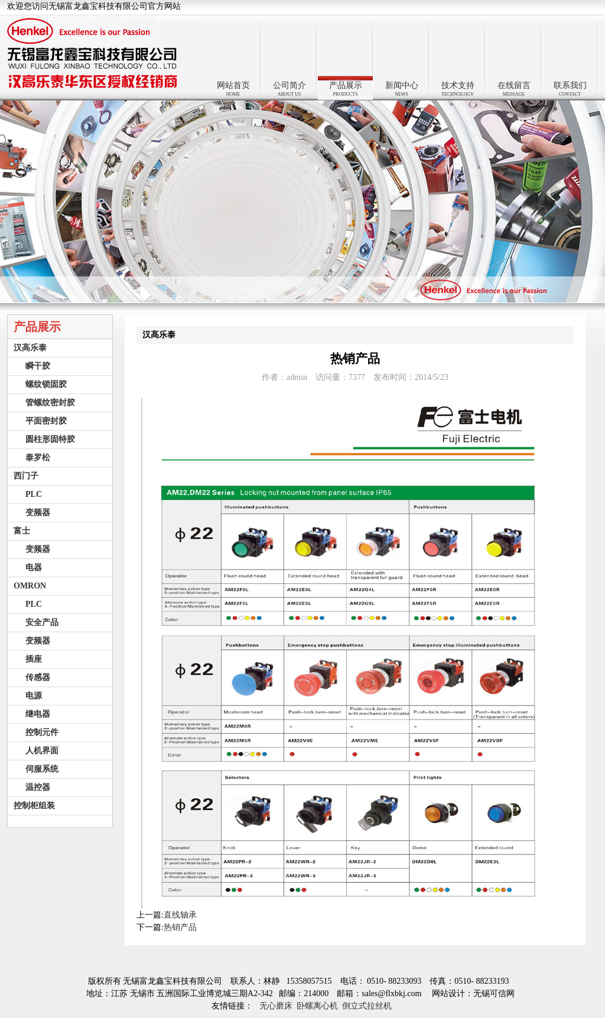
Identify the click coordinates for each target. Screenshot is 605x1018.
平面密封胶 (46, 421)
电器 (33, 567)
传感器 (37, 677)
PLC (33, 494)
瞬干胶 (37, 366)
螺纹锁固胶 (46, 384)
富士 (22, 530)
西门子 (26, 475)
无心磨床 (275, 1005)
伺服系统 (41, 769)
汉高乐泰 (30, 347)
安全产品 (41, 622)
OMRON (30, 585)
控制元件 (41, 732)
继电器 (37, 714)
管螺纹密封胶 (50, 402)
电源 (33, 695)
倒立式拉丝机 (367, 1005)
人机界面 (41, 750)
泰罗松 (37, 457)
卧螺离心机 (317, 1005)
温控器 (37, 787)
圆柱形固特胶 (50, 439)
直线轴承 (180, 914)
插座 (33, 659)
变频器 (37, 512)
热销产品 (180, 927)
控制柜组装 (34, 805)
